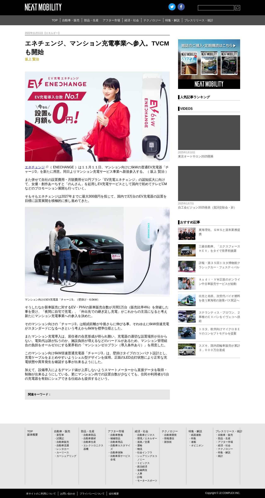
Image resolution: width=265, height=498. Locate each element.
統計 (220, 455)
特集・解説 (172, 20)
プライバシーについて (92, 493)
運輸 (139, 445)
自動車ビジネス (146, 434)
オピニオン (197, 445)
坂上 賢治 (32, 59)
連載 (193, 441)
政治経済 (142, 466)
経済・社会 (131, 20)
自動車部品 (89, 434)
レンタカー (63, 448)
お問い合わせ (67, 493)
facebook (181, 6)
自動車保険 (116, 452)
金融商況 (142, 469)
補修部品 (115, 438)
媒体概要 (32, 434)
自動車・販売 (71, 20)
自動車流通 (63, 445)
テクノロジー (152, 20)
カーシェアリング (66, 455)
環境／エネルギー (147, 438)
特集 (193, 438)
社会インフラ (144, 452)
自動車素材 (89, 438)
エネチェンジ (35, 167)
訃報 (139, 476)
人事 (139, 473)
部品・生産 (91, 20)
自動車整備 (116, 434)
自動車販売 (63, 441)
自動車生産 (89, 441)
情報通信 (169, 438)
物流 (139, 448)
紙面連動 (196, 434)
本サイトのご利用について (41, 493)
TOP (55, 20)
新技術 (168, 441)
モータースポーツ (147, 480)
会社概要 (114, 493)
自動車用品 (116, 441)
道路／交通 (143, 441)
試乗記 (60, 438)
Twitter (172, 6)
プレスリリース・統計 (198, 20)
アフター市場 (111, 20)
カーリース (63, 452)
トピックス (143, 462)
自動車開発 (170, 434)
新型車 (60, 434)
